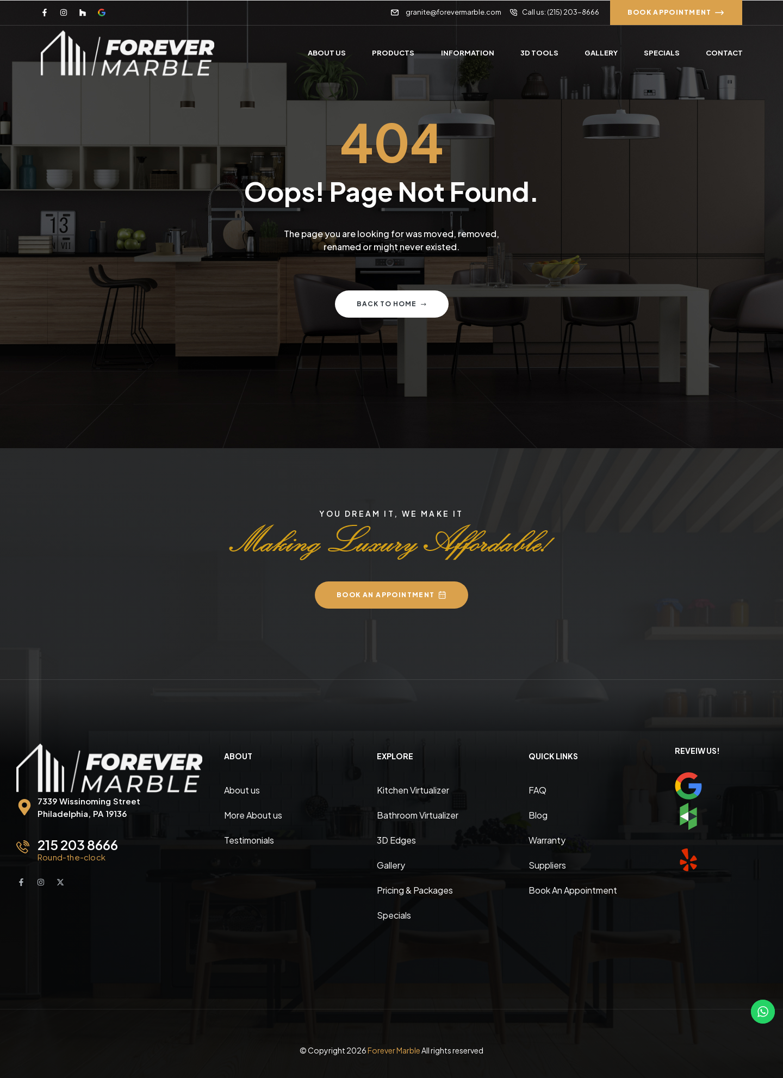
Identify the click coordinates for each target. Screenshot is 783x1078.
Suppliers (547, 865)
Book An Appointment (573, 890)
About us (242, 790)
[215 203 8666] (22, 846)
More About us (253, 815)
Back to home (392, 304)
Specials (394, 915)
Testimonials (249, 840)
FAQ (537, 790)
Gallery (391, 865)
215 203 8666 (78, 845)
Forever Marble (394, 1050)
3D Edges (396, 840)
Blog (538, 815)
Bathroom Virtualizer (417, 815)
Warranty (547, 840)
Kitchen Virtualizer (413, 790)
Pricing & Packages (415, 890)
